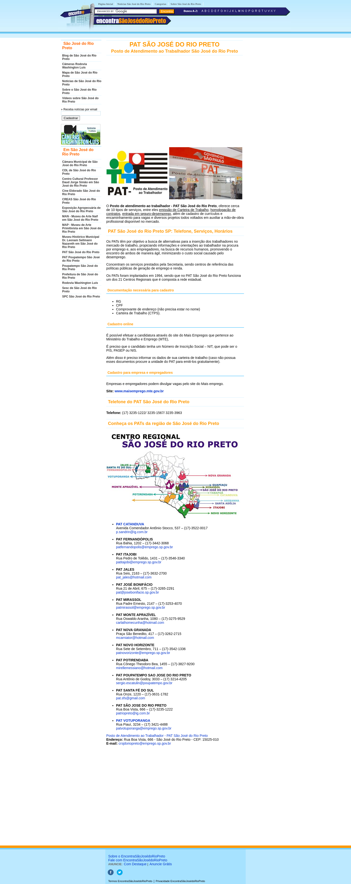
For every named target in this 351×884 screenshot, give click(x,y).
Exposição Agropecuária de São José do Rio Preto (81, 209)
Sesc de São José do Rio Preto (79, 289)
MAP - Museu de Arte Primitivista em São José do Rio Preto (81, 228)
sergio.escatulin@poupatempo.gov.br (144, 683)
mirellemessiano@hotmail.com (139, 668)
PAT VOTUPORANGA (133, 720)
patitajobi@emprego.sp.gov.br (138, 562)
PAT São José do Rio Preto (80, 252)
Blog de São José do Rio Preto (79, 57)
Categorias (160, 3)
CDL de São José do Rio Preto (79, 172)
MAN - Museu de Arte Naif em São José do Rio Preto (80, 218)
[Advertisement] (175, 108)
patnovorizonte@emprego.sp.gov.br (143, 653)
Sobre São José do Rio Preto (186, 3)
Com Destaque (135, 864)
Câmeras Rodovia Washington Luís (74, 65)
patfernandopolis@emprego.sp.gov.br (144, 547)
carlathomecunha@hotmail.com (140, 623)
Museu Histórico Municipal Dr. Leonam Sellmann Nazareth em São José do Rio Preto (80, 242)
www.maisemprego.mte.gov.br (139, 391)
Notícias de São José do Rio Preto (81, 82)
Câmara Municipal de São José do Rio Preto (80, 163)
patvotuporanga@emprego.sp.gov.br (143, 728)
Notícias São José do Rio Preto (133, 3)
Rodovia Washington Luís (80, 283)
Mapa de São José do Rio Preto (80, 74)
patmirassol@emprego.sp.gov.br (140, 607)
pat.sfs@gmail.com (130, 698)
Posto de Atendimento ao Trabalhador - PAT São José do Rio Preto (157, 736)
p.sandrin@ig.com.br (131, 532)
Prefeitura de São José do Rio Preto (80, 276)
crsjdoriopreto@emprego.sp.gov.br (145, 743)
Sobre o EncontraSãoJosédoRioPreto (136, 856)
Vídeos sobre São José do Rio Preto (80, 99)
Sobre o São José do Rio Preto (79, 91)
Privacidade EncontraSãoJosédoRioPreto (180, 881)
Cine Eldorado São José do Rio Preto (81, 192)
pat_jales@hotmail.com (134, 577)
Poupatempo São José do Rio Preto (80, 267)
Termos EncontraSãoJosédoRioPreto (130, 881)
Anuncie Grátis (160, 864)
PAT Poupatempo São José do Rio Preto (81, 259)
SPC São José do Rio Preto (81, 296)
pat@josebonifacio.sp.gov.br (137, 592)
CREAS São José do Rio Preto (79, 201)
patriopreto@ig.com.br (133, 713)
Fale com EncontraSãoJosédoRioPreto (137, 860)
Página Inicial (105, 3)
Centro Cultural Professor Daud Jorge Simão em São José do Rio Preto (80, 182)
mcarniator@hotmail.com (135, 638)
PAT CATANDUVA (130, 524)
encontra (131, 21)
